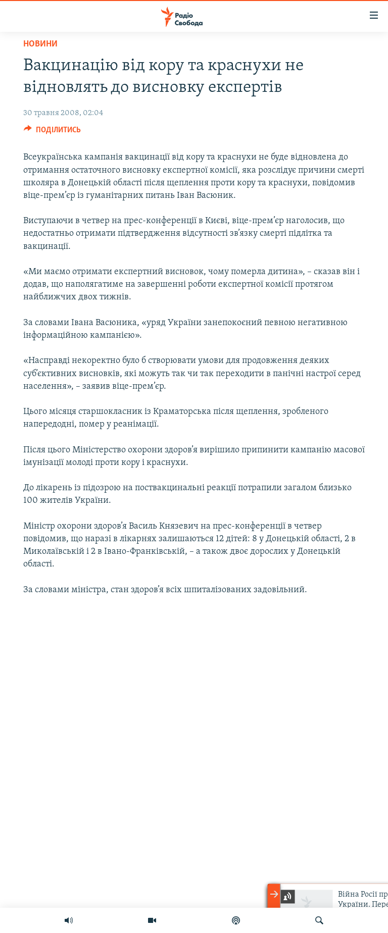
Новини (40, 44)
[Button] (52, 132)
